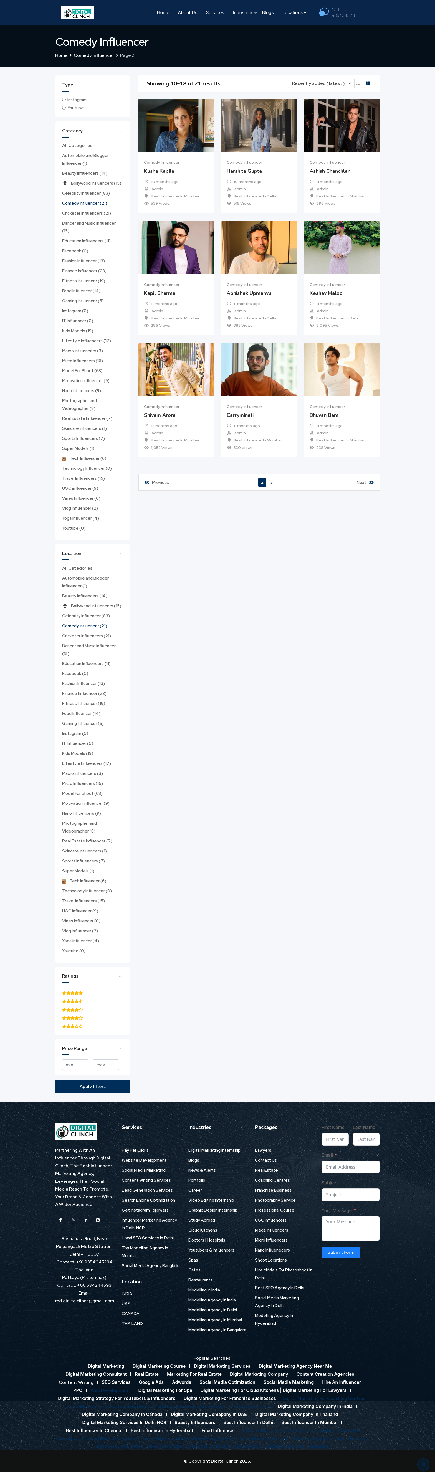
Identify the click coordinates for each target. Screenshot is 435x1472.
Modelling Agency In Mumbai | (162, 1446)
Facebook (75, 251)
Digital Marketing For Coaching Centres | (325, 1398)
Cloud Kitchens (202, 1230)
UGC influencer (80, 488)
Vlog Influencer (80, 508)
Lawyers (263, 1150)
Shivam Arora (160, 415)
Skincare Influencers (84, 428)
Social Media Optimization (227, 1382)
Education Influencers (86, 241)
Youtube (75, 108)
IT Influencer (77, 321)
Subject (330, 1183)
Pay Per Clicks (135, 1150)
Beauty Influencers (84, 173)
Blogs (268, 12)
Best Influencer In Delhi (255, 196)
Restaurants (200, 1280)
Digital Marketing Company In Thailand (296, 1414)
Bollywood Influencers (91, 183)
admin (157, 188)
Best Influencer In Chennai (94, 1430)
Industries (243, 12)
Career (195, 1190)
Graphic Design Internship (212, 1210)
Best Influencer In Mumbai (175, 196)
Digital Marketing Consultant (96, 1374)
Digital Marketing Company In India (315, 1406)
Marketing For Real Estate (194, 1374)
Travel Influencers (83, 478)
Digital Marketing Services (222, 1366)
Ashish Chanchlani (330, 171)
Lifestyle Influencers (86, 341)
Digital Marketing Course (159, 1366)
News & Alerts (202, 1170)
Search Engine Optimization (148, 1200)
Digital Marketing (106, 1366)
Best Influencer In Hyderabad (162, 1430)
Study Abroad (201, 1220)
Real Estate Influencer (87, 418)
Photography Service (275, 1200)
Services (215, 12)
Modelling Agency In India (212, 1300)
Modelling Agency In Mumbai (215, 1320)
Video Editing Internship (211, 1200)
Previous (156, 482)
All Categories (77, 145)
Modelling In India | (271, 1438)
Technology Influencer (87, 468)
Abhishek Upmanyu (249, 293)
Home (163, 12)
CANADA (131, 1313)
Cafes (194, 1270)
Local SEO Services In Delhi (148, 1238)
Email (327, 1155)
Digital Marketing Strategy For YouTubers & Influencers (116, 1398)
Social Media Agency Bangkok (150, 1265)
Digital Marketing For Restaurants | (102, 1406)
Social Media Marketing (144, 1170)
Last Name (364, 1127)
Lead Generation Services (147, 1190)
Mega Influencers (271, 1230)
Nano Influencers (81, 391)
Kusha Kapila (159, 171)
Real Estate (266, 1170)
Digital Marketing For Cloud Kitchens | (242, 1390)
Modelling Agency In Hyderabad (295, 1446)
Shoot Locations (271, 1260)
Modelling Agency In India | (319, 1438)
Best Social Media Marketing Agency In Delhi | (204, 1438)
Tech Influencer (84, 458)
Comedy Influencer (84, 203)
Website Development (144, 1160)
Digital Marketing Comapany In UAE (209, 1414)
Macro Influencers (82, 351)
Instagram (77, 100)
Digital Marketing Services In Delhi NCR (124, 1422)
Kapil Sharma (159, 293)
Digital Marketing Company (259, 1374)
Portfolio (196, 1180)
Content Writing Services (146, 1180)
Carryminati (240, 415)
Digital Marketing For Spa (165, 1390)
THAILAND (132, 1323)
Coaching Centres (272, 1180)
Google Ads (151, 1382)
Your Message (337, 1210)
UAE (126, 1303)
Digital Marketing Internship (214, 1150)
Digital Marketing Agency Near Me (295, 1366)
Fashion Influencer (83, 261)
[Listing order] (320, 83)
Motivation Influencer (86, 381)
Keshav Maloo (326, 293)
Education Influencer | (265, 1430)
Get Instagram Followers (145, 1210)
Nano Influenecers (272, 1250)
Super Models (78, 448)
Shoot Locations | (308, 1430)
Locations (292, 12)
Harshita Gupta (244, 171)
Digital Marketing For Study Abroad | (177, 1406)
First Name (333, 1127)
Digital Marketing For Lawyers (315, 1390)
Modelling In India (204, 1290)
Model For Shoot (82, 371)
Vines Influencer (81, 498)
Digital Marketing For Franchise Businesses (230, 1398)
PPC (77, 1390)
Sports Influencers (83, 438)
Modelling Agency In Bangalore (217, 1330)
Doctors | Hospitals (206, 1240)
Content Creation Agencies (325, 1374)
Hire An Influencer (341, 1382)
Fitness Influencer (83, 281)
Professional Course (274, 1210)
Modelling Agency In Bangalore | (228, 1446)
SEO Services (116, 1382)
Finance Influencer (84, 271)
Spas (193, 1260)
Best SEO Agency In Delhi (279, 1288)
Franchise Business (273, 1190)
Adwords (181, 1382)
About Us (187, 12)
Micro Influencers (82, 361)
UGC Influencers (271, 1220)
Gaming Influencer (83, 301)
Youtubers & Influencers (211, 1250)
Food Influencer (81, 291)
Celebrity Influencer (86, 193)
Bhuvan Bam (324, 415)
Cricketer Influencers (86, 213)
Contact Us (266, 1160)
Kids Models (77, 331)
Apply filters (93, 1086)
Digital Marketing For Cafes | (246, 1406)
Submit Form (340, 1252)
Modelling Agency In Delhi (212, 1310)
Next (365, 482)
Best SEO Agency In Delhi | (128, 1438)
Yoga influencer (80, 518)
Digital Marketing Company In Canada (122, 1414)
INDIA (127, 1293)
